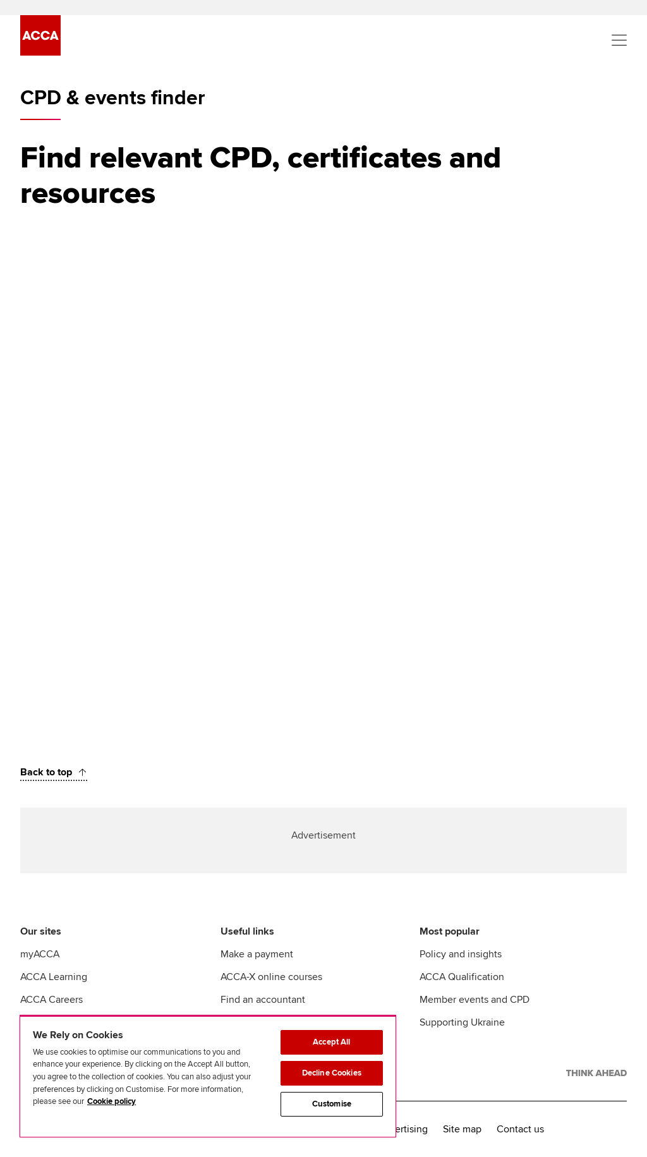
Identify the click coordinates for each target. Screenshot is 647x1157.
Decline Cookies (331, 1073)
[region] (208, 1076)
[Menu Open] (619, 40)
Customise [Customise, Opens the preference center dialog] (331, 1104)
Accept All (331, 1042)
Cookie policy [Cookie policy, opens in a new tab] (111, 1101)
